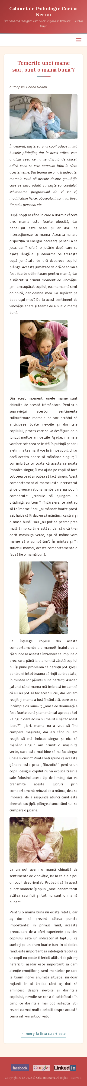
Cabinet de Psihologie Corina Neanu (43, 11)
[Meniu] (78, 40)
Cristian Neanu (45, 1078)
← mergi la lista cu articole (43, 1033)
